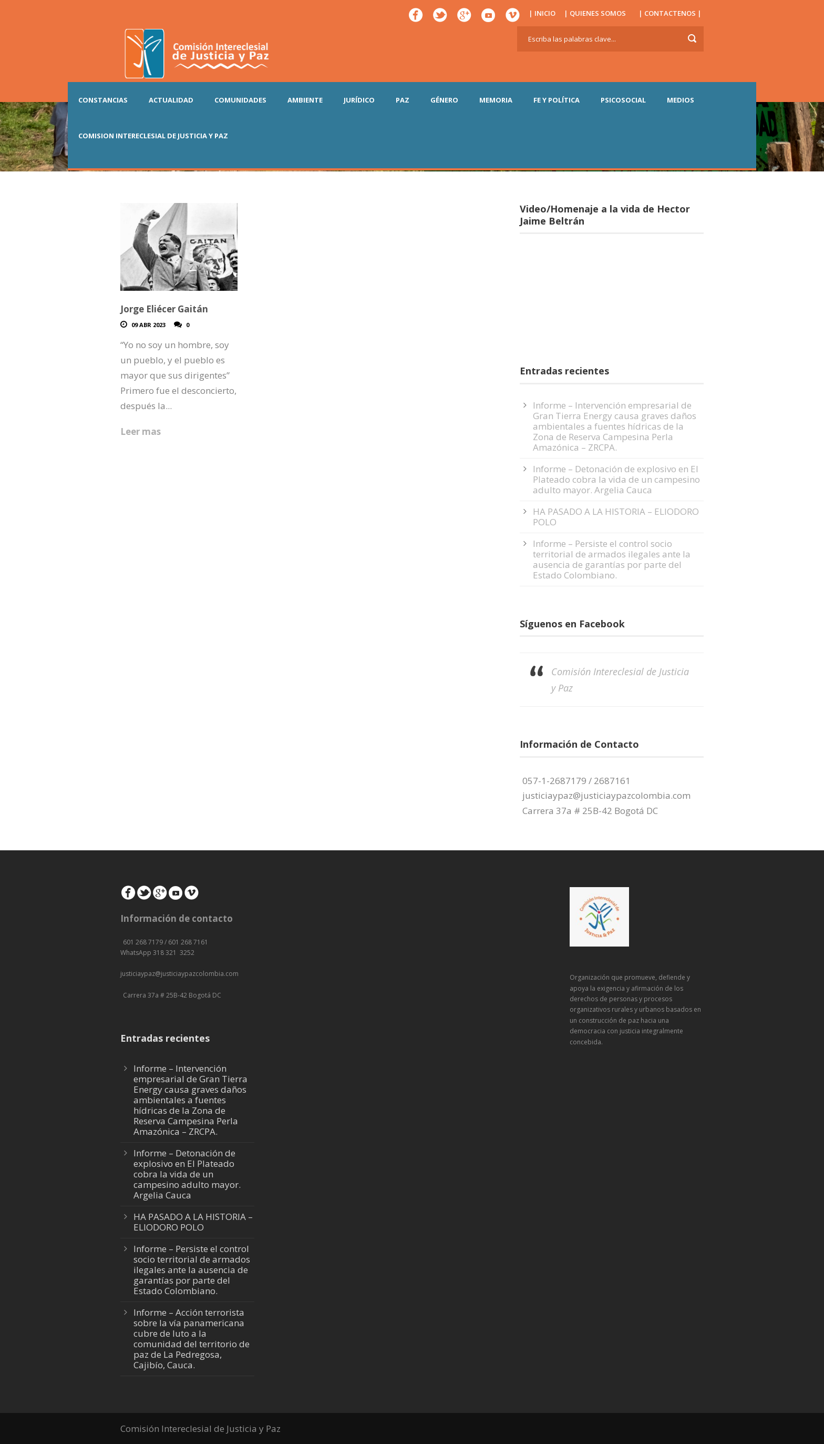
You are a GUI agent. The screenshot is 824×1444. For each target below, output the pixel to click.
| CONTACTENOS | (670, 13)
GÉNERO (444, 100)
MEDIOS (680, 100)
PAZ (402, 100)
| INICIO (542, 13)
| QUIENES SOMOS (595, 13)
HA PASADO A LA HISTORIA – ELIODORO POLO (616, 516)
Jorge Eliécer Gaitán (164, 309)
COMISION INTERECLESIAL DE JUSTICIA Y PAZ (153, 135)
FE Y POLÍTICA (556, 100)
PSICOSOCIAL (623, 100)
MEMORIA (495, 100)
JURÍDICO (359, 100)
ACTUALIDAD (171, 100)
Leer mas (140, 431)
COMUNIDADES (240, 100)
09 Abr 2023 (148, 325)
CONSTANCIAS (103, 100)
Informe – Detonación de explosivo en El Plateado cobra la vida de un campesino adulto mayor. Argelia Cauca (616, 479)
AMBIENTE (305, 100)
